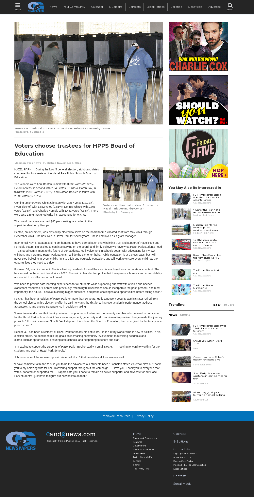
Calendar (97, 6)
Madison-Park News (27, 163)
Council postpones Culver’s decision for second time (208, 358)
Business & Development (145, 438)
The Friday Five (141, 468)
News (53, 6)
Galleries (176, 6)
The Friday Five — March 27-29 (203, 286)
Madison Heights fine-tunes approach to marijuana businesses (205, 227)
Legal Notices (155, 6)
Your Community (74, 6)
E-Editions (115, 6)
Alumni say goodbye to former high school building (209, 393)
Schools (137, 461)
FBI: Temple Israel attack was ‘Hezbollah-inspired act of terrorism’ (207, 197)
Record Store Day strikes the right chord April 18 (207, 256)
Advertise (214, 6)
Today (216, 304)
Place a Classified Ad (183, 461)
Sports (185, 314)
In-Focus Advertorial (143, 449)
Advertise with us (182, 457)
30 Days (229, 304)
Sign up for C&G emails (185, 453)
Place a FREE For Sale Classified (189, 465)
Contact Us (181, 449)
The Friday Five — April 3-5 (206, 271)
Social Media (182, 484)
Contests (134, 6)
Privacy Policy (144, 416)
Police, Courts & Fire (143, 457)
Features (137, 442)
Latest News (139, 453)
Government (139, 445)
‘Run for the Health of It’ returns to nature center (207, 211)
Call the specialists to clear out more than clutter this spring (205, 242)
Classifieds (195, 6)
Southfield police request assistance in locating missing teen (210, 376)
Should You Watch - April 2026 (207, 342)
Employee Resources (115, 416)
